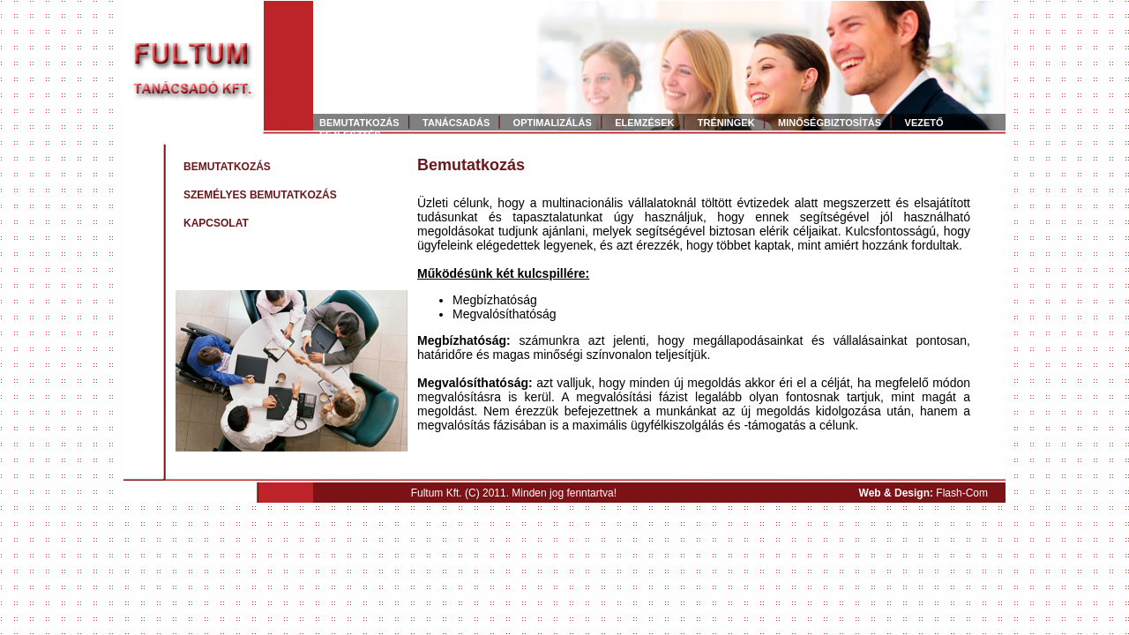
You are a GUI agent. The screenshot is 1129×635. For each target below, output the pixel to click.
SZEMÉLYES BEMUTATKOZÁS (260, 195)
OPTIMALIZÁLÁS (552, 122)
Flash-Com (962, 493)
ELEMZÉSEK (644, 122)
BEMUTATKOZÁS (359, 122)
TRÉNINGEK (726, 122)
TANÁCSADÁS (456, 122)
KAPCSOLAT (216, 223)
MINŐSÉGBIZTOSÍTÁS (829, 122)
